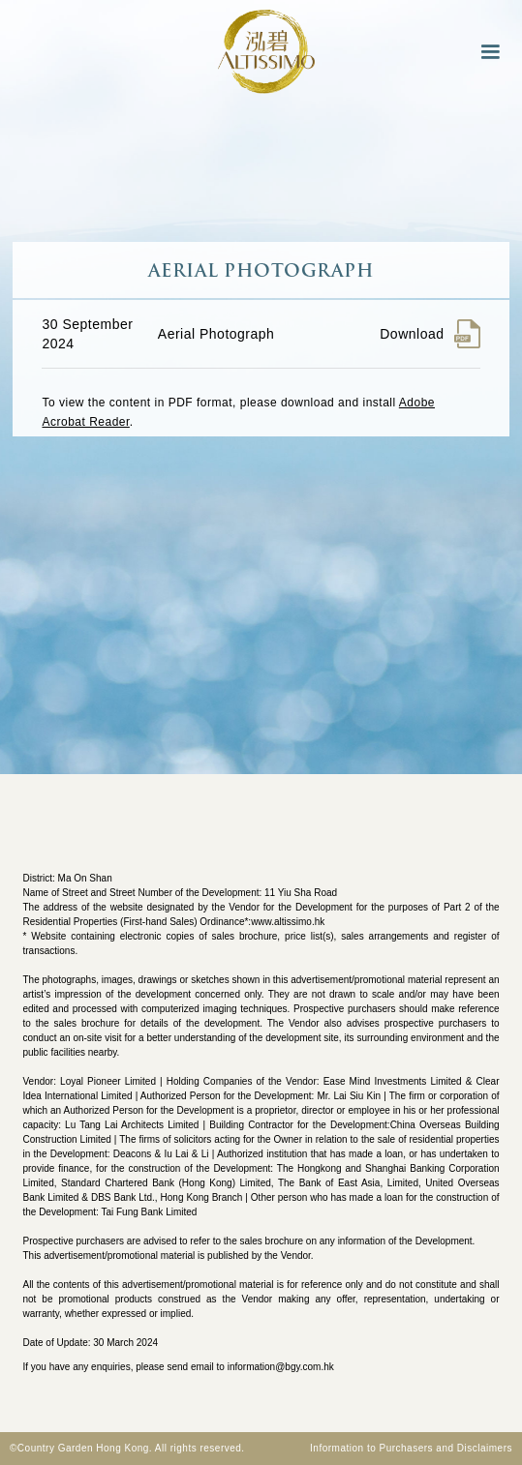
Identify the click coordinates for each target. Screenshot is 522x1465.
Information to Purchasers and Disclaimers (411, 1448)
